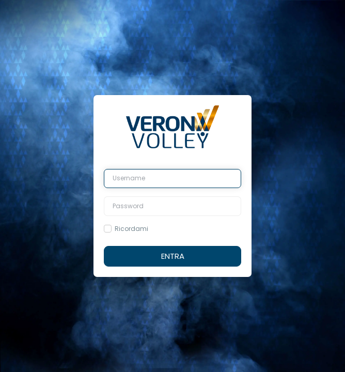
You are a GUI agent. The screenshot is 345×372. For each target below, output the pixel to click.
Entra (172, 256)
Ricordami (131, 228)
